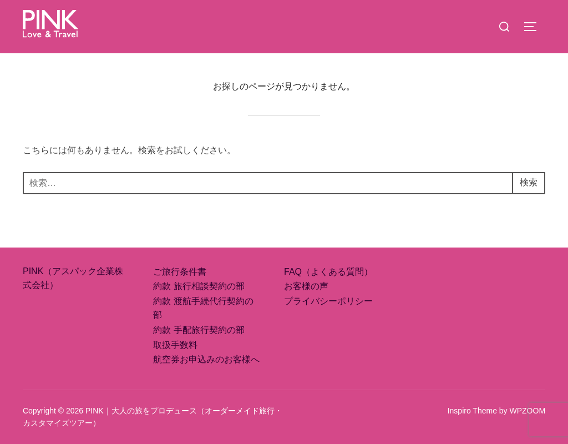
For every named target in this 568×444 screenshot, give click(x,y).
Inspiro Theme (472, 410)
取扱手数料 (175, 345)
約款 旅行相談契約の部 (198, 286)
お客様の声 (306, 286)
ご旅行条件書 (179, 271)
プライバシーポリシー (328, 301)
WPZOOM (528, 410)
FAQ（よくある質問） (328, 271)
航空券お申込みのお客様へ (206, 359)
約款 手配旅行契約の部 (198, 330)
